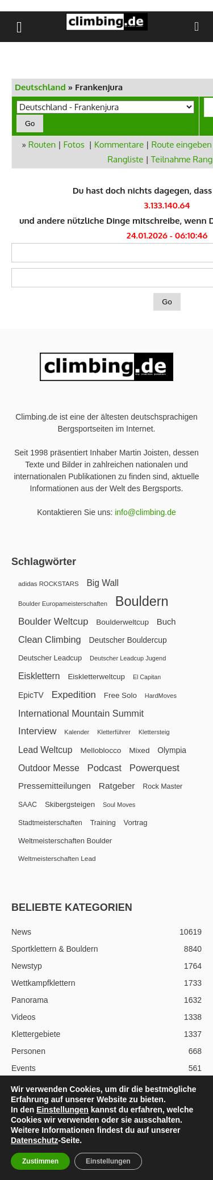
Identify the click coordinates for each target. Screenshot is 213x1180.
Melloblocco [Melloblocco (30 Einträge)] (100, 750)
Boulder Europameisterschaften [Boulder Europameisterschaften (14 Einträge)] (62, 603)
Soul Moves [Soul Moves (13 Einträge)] (119, 804)
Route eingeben (181, 144)
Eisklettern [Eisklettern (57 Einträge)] (39, 676)
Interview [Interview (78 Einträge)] (37, 731)
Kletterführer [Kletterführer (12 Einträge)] (114, 732)
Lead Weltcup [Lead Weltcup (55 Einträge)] (45, 750)
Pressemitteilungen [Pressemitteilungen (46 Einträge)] (54, 785)
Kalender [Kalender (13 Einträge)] (76, 732)
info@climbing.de (145, 512)
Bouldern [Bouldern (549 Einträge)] (142, 602)
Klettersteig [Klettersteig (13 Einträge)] (154, 732)
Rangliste (125, 159)
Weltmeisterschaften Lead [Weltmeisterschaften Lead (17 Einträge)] (57, 859)
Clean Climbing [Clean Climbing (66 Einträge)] (49, 639)
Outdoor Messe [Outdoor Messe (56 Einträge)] (49, 768)
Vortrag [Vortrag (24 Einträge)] (136, 822)
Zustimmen (40, 1161)
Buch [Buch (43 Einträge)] (166, 621)
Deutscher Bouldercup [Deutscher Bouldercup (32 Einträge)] (127, 640)
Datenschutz (34, 1140)
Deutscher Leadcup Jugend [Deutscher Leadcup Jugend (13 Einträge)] (128, 658)
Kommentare (119, 144)
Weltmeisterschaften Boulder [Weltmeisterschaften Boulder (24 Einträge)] (65, 840)
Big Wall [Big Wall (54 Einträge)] (102, 583)
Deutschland (40, 87)
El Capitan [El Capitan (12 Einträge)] (147, 676)
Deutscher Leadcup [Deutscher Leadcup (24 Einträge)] (50, 658)
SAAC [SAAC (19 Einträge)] (27, 805)
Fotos (74, 144)
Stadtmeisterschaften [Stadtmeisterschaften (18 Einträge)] (50, 823)
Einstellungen (62, 1109)
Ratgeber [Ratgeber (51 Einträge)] (117, 785)
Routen (42, 144)
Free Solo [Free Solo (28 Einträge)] (120, 695)
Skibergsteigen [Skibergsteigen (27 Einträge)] (70, 804)
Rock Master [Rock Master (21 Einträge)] (162, 786)
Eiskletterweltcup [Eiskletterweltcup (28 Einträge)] (96, 676)
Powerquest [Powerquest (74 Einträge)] (154, 768)
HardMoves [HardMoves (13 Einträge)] (161, 695)
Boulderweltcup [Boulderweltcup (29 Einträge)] (122, 622)
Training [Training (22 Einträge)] (103, 823)
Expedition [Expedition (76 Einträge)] (74, 694)
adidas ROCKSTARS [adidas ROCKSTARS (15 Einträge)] (48, 583)
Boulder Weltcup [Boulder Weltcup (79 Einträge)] (53, 621)
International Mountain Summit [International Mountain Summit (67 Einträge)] (81, 713)
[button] (19, 26)
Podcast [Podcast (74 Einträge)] (104, 768)
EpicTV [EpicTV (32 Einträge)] (31, 695)
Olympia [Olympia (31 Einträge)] (171, 750)
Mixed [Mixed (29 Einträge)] (139, 750)
